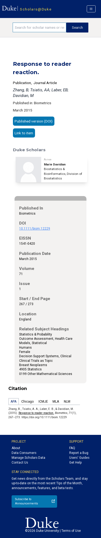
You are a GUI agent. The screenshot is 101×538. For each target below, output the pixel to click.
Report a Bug (78, 453)
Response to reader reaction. (36, 412)
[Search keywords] (39, 27)
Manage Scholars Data (28, 458)
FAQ (72, 448)
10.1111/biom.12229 (34, 228)
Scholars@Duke (35, 9)
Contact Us (20, 462)
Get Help (75, 462)
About (16, 448)
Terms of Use (71, 531)
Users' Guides (79, 458)
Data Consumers (24, 453)
